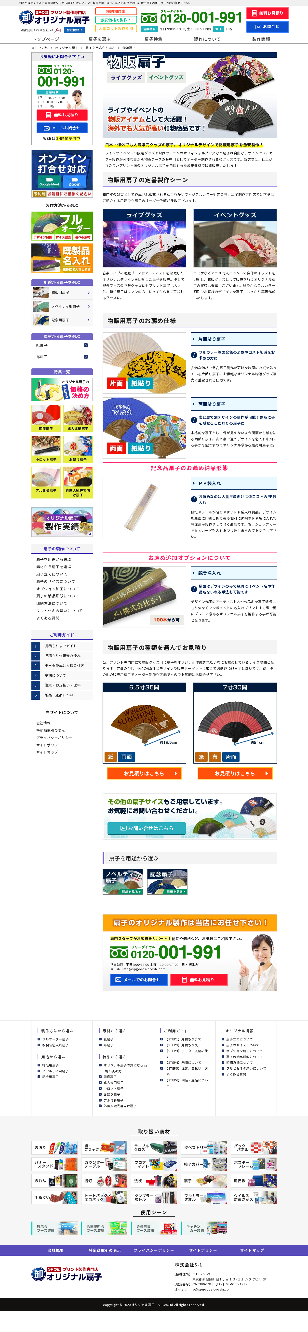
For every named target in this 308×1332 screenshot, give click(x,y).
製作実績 (261, 39)
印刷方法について (51, 603)
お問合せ (271, 26)
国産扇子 (110, 1076)
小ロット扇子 (113, 1088)
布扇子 (42, 356)
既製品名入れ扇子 (55, 1045)
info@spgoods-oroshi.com (143, 969)
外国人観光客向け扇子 (120, 1105)
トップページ (45, 39)
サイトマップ (47, 752)
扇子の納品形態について (57, 595)
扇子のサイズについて (55, 581)
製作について (207, 39)
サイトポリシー (49, 744)
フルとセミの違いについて (59, 610)
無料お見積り (271, 13)
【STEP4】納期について (183, 1062)
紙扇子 (42, 345)
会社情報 (43, 722)
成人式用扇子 (113, 1082)
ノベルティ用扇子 (55, 1071)
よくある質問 (48, 617)
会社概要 (73, 30)
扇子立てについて (51, 574)
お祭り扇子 (112, 1094)
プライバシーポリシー (54, 737)
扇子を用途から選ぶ (53, 559)
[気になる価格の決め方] (62, 389)
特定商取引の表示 (51, 730)
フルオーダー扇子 (55, 1039)
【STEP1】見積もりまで (183, 1039)
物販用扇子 (50, 1065)
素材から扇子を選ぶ (53, 566)
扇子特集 (153, 39)
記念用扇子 (50, 1076)
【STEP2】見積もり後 (181, 1045)
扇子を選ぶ (100, 39)
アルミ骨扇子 (113, 1100)
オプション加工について (57, 588)
